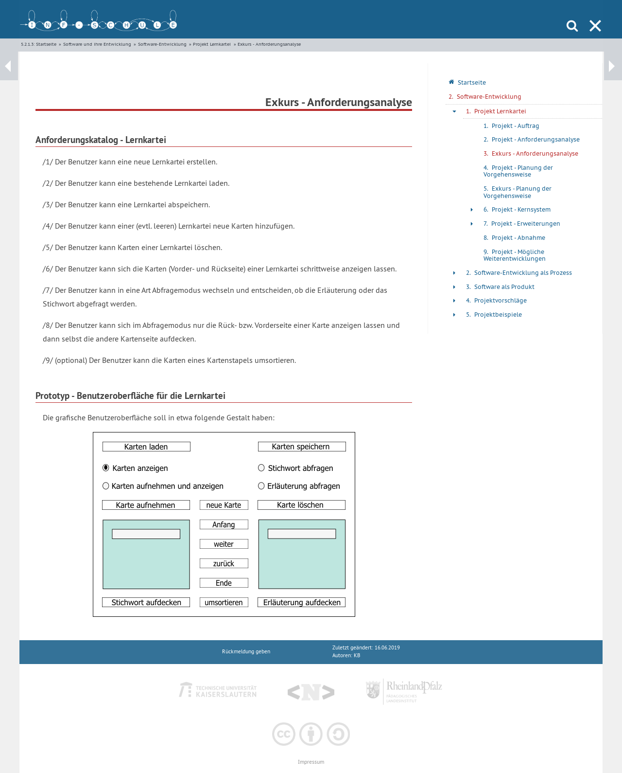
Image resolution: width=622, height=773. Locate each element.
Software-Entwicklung (162, 44)
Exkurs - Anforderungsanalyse (269, 44)
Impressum (311, 762)
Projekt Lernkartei (212, 44)
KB (357, 655)
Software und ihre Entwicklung (97, 44)
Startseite (46, 44)
